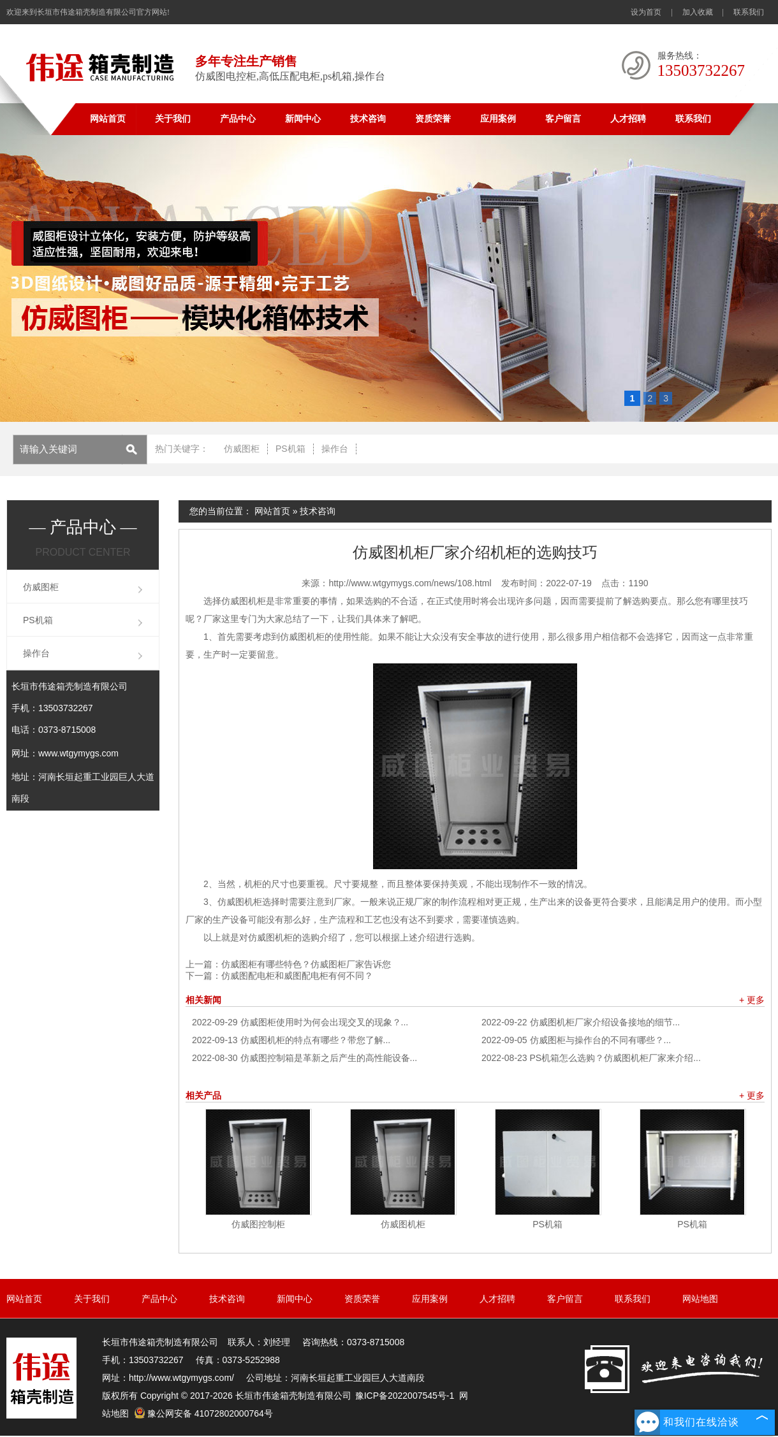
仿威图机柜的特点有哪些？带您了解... (291, 1040)
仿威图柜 (242, 449)
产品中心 (238, 119)
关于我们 (173, 119)
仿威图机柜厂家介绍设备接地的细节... (580, 1022)
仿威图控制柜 (258, 1224)
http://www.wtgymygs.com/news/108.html (409, 583)
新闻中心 (303, 119)
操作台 (334, 449)
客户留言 (563, 119)
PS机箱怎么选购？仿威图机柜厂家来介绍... (591, 1058)
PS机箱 (290, 449)
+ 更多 (752, 1000)
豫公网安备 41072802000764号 (203, 1413)
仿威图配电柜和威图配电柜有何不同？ (297, 976)
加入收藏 (697, 12)
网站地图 (700, 1299)
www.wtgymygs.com (78, 753)
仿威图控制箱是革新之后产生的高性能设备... (304, 1058)
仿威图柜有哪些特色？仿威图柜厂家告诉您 (306, 964)
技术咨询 (368, 119)
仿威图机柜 (403, 1224)
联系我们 (748, 12)
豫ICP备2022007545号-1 (405, 1395)
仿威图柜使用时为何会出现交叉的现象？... (300, 1022)
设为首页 (646, 12)
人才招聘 (628, 119)
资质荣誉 (433, 119)
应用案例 (498, 119)
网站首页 (108, 119)
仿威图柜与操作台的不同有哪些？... (576, 1040)
